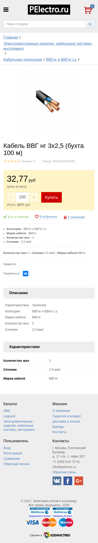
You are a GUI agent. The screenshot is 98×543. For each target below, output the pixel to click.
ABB (6, 411)
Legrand (9, 416)
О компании (61, 411)
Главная (10, 37)
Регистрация (12, 453)
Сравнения (11, 458)
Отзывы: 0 (28, 161)
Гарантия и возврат (67, 416)
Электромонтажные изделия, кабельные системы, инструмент (48, 46)
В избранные (48, 216)
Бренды (58, 427)
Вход (7, 448)
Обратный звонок (16, 464)
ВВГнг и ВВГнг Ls (61, 59)
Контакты (59, 432)
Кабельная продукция (22, 59)
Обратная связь (64, 472)
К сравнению (76, 217)
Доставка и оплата (66, 421)
